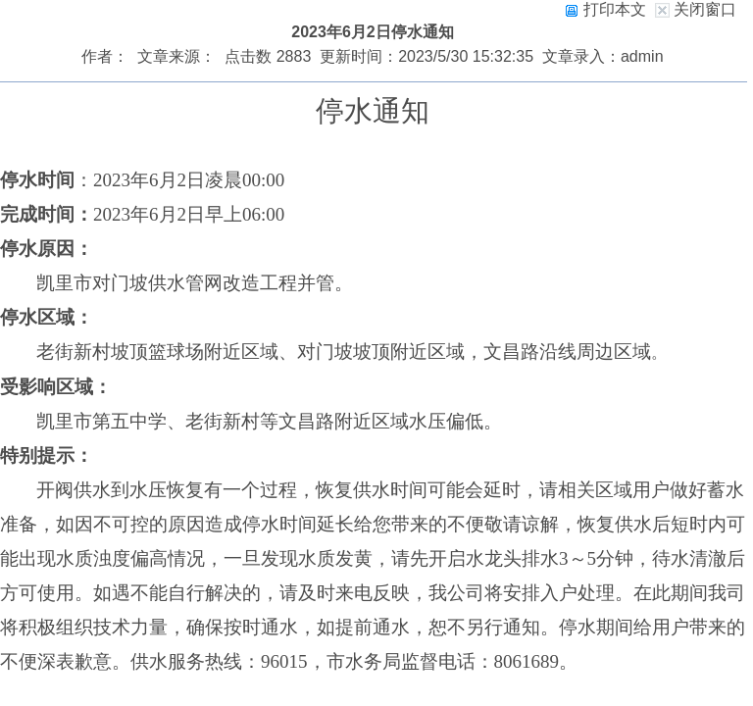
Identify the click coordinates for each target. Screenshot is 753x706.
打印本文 (605, 9)
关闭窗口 (705, 9)
